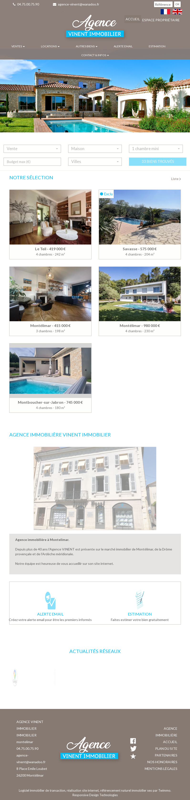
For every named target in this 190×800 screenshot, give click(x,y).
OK (177, 4)
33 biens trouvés (158, 165)
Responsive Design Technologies (95, 795)
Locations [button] (50, 46)
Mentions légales (161, 769)
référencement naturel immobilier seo (126, 790)
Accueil (133, 19)
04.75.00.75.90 (26, 4)
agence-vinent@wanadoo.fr (76, 4)
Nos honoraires (162, 762)
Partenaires (166, 755)
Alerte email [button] (123, 46)
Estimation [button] (157, 46)
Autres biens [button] (87, 46)
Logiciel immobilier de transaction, (43, 790)
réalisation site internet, (83, 790)
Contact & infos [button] (95, 55)
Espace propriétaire (161, 20)
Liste (176, 179)
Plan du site (166, 748)
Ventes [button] (18, 46)
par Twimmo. (162, 790)
